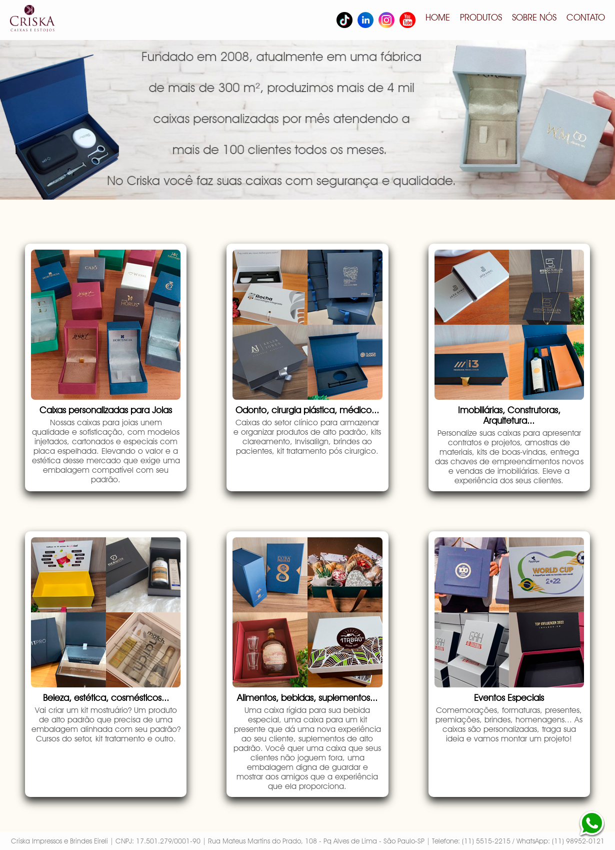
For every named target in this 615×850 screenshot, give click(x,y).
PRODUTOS (481, 17)
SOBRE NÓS (534, 17)
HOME (438, 17)
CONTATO (585, 17)
